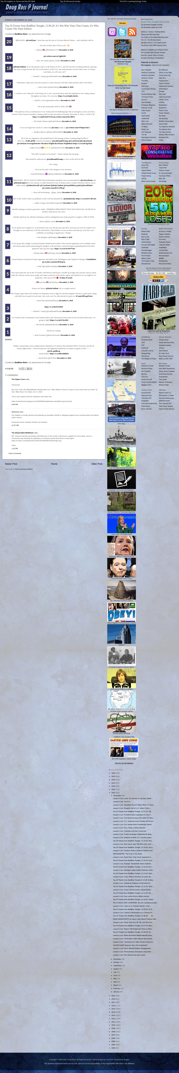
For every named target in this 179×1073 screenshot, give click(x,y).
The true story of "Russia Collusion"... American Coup (123, 52)
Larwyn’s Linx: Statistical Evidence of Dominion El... (132, 883)
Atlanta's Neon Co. (165, 393)
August (116, 969)
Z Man (161, 140)
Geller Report (146, 110)
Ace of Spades (146, 70)
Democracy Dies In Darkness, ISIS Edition (121, 312)
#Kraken (44, 143)
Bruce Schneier (146, 409)
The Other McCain (165, 132)
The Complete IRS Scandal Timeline (153, 52)
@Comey (55, 128)
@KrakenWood (85, 141)
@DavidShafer (87, 185)
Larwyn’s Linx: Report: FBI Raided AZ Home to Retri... (133, 929)
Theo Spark (163, 379)
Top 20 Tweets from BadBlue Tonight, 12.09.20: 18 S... (133, 909)
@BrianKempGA (20, 183)
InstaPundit (145, 118)
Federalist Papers (165, 242)
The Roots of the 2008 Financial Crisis (121, 356)
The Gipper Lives (18, 379)
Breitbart (144, 83)
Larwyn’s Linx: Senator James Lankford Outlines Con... (133, 850)
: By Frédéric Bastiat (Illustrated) (121, 223)
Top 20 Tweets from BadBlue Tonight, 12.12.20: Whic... (133, 886)
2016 (113, 1005)
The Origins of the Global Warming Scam (154, 37)
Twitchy (143, 178)
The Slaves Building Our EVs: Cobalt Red (124, 101)
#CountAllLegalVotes (84, 296)
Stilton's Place (146, 258)
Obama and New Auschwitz (150, 34)
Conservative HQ (164, 75)
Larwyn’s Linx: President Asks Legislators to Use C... (132, 815)
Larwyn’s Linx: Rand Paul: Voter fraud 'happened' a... (132, 857)
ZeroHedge (163, 181)
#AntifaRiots (91, 259)
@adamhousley (69, 199)
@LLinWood (74, 141)
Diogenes (144, 234)
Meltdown (121, 644)
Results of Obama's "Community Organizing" (121, 511)
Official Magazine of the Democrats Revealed (121, 622)
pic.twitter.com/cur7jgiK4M (55, 56)
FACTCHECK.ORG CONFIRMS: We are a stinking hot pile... (135, 903)
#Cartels (69, 278)
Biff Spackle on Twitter (166, 395)
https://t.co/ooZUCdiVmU (86, 199)
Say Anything (163, 118)
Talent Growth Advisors (166, 409)
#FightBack (68, 143)
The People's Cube (147, 261)
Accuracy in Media (165, 231)
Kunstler (162, 91)
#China (62, 278)
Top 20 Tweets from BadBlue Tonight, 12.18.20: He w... (133, 847)
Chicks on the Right (165, 72)
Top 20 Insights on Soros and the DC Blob (17, 1)
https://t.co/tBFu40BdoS (59, 354)
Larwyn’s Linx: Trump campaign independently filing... (133, 834)
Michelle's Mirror (146, 253)
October (116, 962)
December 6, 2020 (66, 50)
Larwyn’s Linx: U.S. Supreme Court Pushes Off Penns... (133, 821)
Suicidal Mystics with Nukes (121, 732)
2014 (113, 1012)
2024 (113, 780)
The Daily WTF (146, 398)
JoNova (161, 348)
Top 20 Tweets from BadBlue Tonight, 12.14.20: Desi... (133, 873)
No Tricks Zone (164, 353)
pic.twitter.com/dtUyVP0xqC (53, 188)
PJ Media (144, 126)
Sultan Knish (163, 124)
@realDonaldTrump (60, 141)
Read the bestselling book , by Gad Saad (123, 78)
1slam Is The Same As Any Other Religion (121, 400)
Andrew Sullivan (164, 237)
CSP (143, 345)
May (115, 978)
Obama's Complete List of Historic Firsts (154, 50)
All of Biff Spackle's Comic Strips (124, 759)
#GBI (28, 141)
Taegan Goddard (164, 234)
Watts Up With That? (166, 359)
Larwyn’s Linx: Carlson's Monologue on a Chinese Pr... (133, 912)
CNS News (145, 86)
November (117, 959)
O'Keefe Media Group (148, 173)
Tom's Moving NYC (165, 403)
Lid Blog (161, 102)
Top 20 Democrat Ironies (70, 1)
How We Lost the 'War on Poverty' (152, 55)
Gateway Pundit (146, 108)
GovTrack (144, 168)
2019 (113, 996)
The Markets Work (165, 129)
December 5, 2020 (65, 237)
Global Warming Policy (166, 342)
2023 (113, 783)
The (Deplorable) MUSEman (23, 433)
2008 (113, 1032)
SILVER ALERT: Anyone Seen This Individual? (130, 945)
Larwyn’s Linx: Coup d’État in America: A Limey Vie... (132, 877)
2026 (113, 773)
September (117, 965)
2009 (113, 1028)
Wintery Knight (164, 385)
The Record (145, 356)
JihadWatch (163, 247)
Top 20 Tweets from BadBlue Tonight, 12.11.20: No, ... (133, 893)
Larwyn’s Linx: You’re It (121, 801)
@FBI (32, 141)
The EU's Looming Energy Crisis (133, 1)
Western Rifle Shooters (166, 134)
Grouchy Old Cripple (148, 245)
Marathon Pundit (164, 366)
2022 (113, 786)
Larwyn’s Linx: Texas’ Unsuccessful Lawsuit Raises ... (133, 890)
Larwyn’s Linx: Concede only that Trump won (129, 831)
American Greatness (148, 72)
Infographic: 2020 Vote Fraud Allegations (121, 489)
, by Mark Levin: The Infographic (121, 290)
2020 (113, 793)
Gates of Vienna (164, 83)
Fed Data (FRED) (165, 176)
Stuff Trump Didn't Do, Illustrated (121, 334)
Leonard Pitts (163, 250)
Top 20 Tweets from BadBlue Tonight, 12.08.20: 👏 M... (133, 916)
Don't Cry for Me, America (121, 445)
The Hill (144, 134)
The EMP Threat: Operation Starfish (121, 710)
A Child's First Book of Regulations (152, 58)
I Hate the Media (164, 245)
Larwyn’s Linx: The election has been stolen (129, 955)
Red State (162, 116)
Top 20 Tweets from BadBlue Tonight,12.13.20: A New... (133, 880)
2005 (113, 1041)
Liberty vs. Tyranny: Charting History (153, 32)
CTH (143, 91)
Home (54, 464)
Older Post (96, 464)
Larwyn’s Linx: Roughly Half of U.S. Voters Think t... (132, 808)
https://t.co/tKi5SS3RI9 (54, 307)
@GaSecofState (86, 180)
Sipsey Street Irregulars (167, 371)
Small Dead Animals (165, 374)
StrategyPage (146, 353)
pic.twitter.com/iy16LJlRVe (64, 117)
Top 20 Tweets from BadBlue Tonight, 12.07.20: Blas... (133, 925)
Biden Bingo (121, 422)
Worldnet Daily (164, 137)
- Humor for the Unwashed (155, 65)
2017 (113, 1002)
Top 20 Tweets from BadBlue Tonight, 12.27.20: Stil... (132, 811)
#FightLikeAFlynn (55, 143)
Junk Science (163, 351)
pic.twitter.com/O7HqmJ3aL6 (78, 128)
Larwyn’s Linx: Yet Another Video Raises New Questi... (133, 939)
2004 (113, 1045)
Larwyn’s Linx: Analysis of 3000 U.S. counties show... (132, 837)
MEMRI (161, 258)
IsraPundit (144, 348)
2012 (113, 1018)
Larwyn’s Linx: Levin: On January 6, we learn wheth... (133, 798)
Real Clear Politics (165, 264)
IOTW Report (163, 89)
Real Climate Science (166, 356)
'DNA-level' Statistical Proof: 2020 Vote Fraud (121, 179)
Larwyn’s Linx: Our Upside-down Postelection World (132, 824)
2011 (113, 1022)
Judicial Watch (146, 170)
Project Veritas (146, 176)
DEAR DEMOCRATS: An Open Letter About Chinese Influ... (135, 919)
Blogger (126, 1059)
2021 (113, 789)
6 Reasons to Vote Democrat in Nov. (121, 157)
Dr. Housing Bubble (165, 173)
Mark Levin (145, 121)
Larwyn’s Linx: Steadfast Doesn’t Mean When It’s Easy (133, 805)
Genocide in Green (121, 378)
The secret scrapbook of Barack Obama (121, 666)
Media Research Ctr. (166, 253)
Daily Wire (162, 78)
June (115, 975)
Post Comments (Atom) (24, 469)
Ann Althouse (163, 70)
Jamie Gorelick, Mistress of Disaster (121, 688)
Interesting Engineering (149, 403)
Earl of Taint (145, 239)
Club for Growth (164, 170)
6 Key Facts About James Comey (121, 577)
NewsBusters (163, 261)
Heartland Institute (165, 345)
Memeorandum (164, 256)
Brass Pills (144, 165)
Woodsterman (146, 264)
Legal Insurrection (165, 97)
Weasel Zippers (146, 140)
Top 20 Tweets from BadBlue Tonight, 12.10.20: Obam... (134, 899)
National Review (146, 124)
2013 (113, 1015)
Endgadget (145, 401)
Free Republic (146, 102)
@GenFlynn (31, 40)
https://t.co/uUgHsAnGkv (68, 96)
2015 (113, 1009)
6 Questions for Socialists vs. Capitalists (121, 268)
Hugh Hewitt (145, 116)
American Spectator (148, 75)
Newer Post (11, 464)
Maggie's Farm (146, 385)
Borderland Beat (146, 340)
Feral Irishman (146, 242)
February (117, 988)
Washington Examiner (148, 137)
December (117, 795)
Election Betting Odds (148, 94)
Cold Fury (144, 377)
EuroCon (144, 99)
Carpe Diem (163, 168)
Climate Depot (164, 340)
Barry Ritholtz (163, 165)
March (116, 985)
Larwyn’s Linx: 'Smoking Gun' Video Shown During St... (133, 942)
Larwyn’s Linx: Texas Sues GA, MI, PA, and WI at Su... (133, 922)
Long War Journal (147, 351)
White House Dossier (148, 181)
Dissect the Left (146, 379)
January (116, 992)
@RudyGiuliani (19, 67)
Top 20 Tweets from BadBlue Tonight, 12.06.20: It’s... (132, 932)
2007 (113, 1035)
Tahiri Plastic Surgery (166, 406)
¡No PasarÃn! (146, 371)
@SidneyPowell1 (33, 185)
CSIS (143, 342)
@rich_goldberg (53, 351)
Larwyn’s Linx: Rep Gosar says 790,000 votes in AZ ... (133, 844)
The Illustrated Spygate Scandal (151, 24)
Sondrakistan (163, 377)
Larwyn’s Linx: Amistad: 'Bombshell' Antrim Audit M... (132, 864)
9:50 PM (15, 404)
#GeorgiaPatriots (34, 143)
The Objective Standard (167, 126)
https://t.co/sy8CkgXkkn (82, 143)
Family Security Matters (149, 382)
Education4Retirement (166, 398)
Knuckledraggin (146, 250)
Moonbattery (163, 105)
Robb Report (145, 406)
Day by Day (145, 237)
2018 (113, 999)
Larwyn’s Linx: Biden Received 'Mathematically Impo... (133, 935)
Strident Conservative (166, 121)
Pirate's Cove (163, 110)
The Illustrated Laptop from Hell (151, 27)
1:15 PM (15, 448)
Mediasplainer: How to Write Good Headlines (121, 246)
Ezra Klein (162, 239)
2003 (113, 1048)
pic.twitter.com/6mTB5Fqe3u (53, 262)
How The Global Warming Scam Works (121, 467)
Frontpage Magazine (148, 105)
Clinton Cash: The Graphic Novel (121, 533)
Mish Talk (162, 178)
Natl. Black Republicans (167, 368)
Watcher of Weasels (165, 382)
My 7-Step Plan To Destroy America (121, 599)
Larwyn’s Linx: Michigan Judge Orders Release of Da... (133, 870)
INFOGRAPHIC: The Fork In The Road (127, 854)
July (115, 972)
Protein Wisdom (164, 113)
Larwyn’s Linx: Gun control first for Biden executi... (131, 896)
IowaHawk (144, 247)
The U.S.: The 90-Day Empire (151, 40)
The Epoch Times (147, 97)
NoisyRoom (163, 108)
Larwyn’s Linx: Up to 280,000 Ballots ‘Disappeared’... (132, 948)
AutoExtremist (146, 393)
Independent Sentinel (166, 86)
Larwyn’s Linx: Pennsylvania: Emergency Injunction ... (133, 952)
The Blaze (144, 81)
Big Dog (144, 374)
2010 (113, 1025)
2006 (113, 1038)
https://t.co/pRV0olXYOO (43, 117)
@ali (79, 185)
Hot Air (143, 113)
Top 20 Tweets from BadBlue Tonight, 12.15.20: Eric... (133, 867)
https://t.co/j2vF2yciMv (59, 320)
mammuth (109, 1059)
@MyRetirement (164, 401)
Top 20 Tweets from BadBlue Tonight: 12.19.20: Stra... (133, 841)
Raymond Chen (146, 395)
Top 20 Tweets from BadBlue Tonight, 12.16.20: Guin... (133, 860)
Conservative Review (148, 89)
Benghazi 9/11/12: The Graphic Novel (153, 42)
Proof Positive (146, 256)
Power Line (145, 129)
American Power (147, 368)
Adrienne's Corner (147, 366)
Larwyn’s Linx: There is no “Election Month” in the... (132, 906)
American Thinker (147, 78)
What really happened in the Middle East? (121, 201)
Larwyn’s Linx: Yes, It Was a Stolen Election (129, 828)
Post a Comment (15, 453)
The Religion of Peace (148, 359)
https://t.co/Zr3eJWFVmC (65, 249)
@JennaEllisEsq (70, 185)
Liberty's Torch (164, 99)
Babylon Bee (145, 231)
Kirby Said (162, 94)
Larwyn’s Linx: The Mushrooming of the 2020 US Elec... (133, 818)
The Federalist (146, 132)
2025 (113, 776)
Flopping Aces (163, 81)
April (115, 982)
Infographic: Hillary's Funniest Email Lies (121, 555)
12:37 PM (15, 425)
